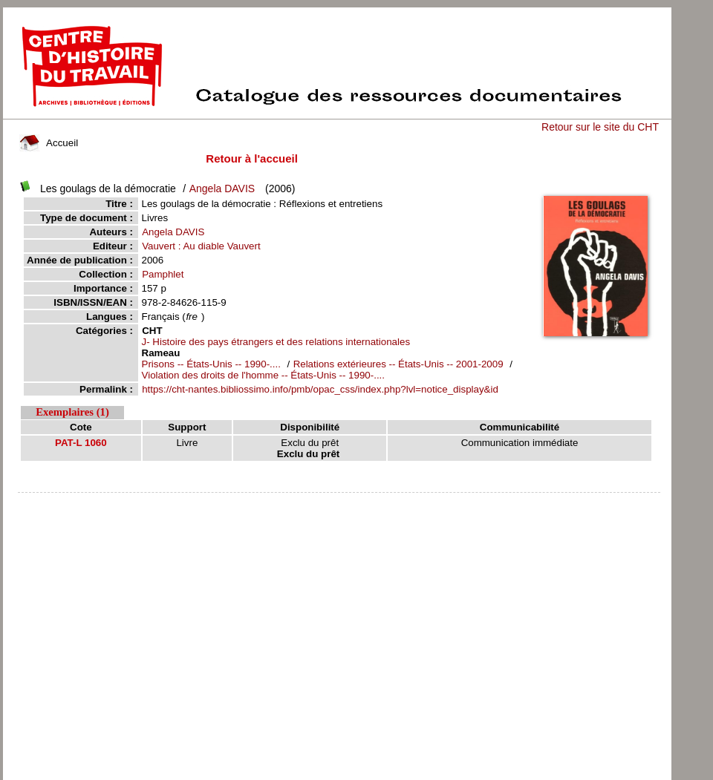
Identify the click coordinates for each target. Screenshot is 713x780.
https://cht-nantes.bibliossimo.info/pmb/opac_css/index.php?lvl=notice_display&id (320, 389)
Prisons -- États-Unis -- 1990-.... (211, 364)
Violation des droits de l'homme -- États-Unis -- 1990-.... (263, 375)
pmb (338, 502)
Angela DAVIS (222, 188)
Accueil (49, 142)
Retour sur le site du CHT (600, 127)
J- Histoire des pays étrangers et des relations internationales (276, 341)
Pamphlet (162, 274)
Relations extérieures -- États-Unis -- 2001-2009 (398, 364)
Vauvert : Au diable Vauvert (201, 246)
